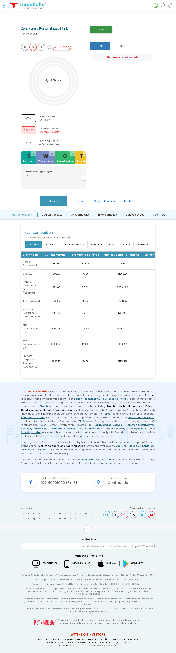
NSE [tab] (100, 46)
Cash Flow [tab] (159, 214)
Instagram (147, 446)
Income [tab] (112, 244)
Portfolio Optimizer (33, 417)
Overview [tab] (33, 244)
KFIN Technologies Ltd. (31, 328)
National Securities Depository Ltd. (31, 313)
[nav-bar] (5, 6)
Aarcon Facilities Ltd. (30, 263)
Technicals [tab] (78, 201)
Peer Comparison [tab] (21, 214)
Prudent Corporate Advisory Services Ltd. (30, 361)
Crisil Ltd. (28, 273)
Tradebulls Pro (49, 562)
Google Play (137, 562)
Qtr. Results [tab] (51, 244)
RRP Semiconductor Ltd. (32, 344)
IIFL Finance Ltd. (31, 301)
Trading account (137, 428)
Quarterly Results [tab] (52, 214)
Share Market (85, 459)
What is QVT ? (61, 47)
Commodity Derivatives (139, 425)
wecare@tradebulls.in (107, 645)
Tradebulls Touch (80, 562)
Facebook (134, 446)
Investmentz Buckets (141, 417)
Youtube (151, 514)
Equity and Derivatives (108, 425)
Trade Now (101, 29)
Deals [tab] (127, 201)
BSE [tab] (122, 46)
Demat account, (115, 428)
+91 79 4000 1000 (80, 645)
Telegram (106, 514)
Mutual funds (93, 428)
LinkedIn (41, 449)
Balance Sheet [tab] (135, 214)
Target (107, 413)
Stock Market (106, 459)
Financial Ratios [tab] (107, 214)
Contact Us (118, 482)
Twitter (25, 449)
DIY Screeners (87, 421)
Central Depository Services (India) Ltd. (29, 287)
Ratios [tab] (126, 244)
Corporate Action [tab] (104, 201)
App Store (111, 562)
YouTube (121, 446)
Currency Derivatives (33, 428)
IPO (80, 428)
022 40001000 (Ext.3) (59, 482)
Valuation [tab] (96, 244)
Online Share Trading (62, 428)
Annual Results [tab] (80, 214)
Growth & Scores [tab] (74, 244)
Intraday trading (31, 432)
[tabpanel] (88, 294)
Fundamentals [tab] (53, 201)
